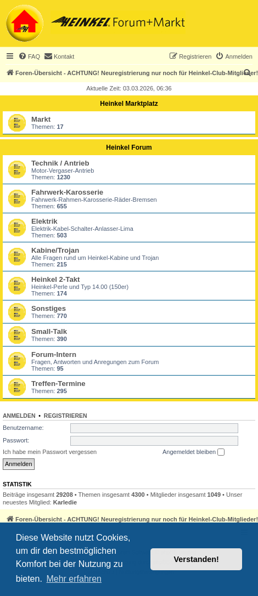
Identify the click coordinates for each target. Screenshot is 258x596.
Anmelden (19, 415)
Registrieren (65, 415)
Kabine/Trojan (55, 250)
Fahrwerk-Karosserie (67, 192)
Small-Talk (49, 331)
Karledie (65, 502)
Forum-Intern (53, 354)
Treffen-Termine (58, 383)
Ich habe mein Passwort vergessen (50, 452)
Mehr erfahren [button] (74, 578)
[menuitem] (29, 56)
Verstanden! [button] (196, 559)
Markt (41, 119)
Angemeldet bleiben (193, 452)
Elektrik (44, 221)
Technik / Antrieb (60, 163)
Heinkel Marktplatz (129, 103)
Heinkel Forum (129, 147)
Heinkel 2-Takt (55, 279)
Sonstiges (48, 308)
